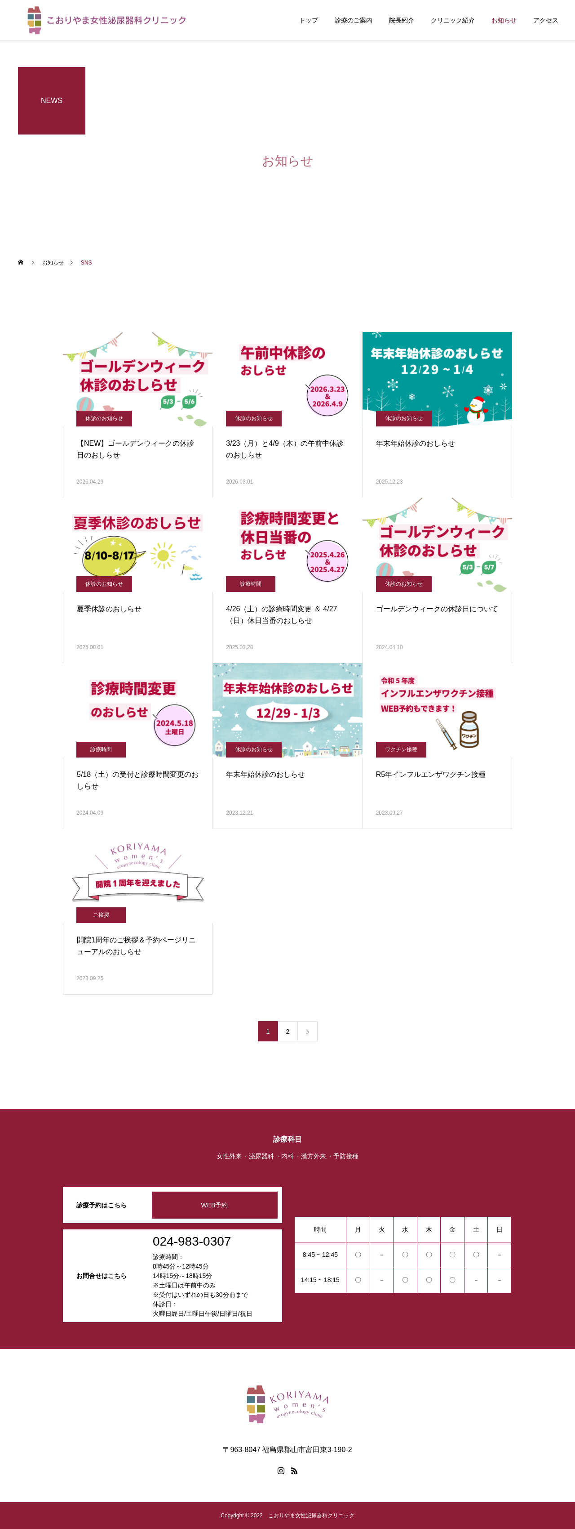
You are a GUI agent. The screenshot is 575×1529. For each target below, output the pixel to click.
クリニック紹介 (453, 20)
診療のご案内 (353, 20)
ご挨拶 (101, 915)
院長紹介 (401, 20)
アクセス (545, 20)
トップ (308, 20)
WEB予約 (214, 1205)
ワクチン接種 (401, 749)
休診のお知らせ (104, 418)
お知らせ (504, 20)
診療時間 (250, 584)
